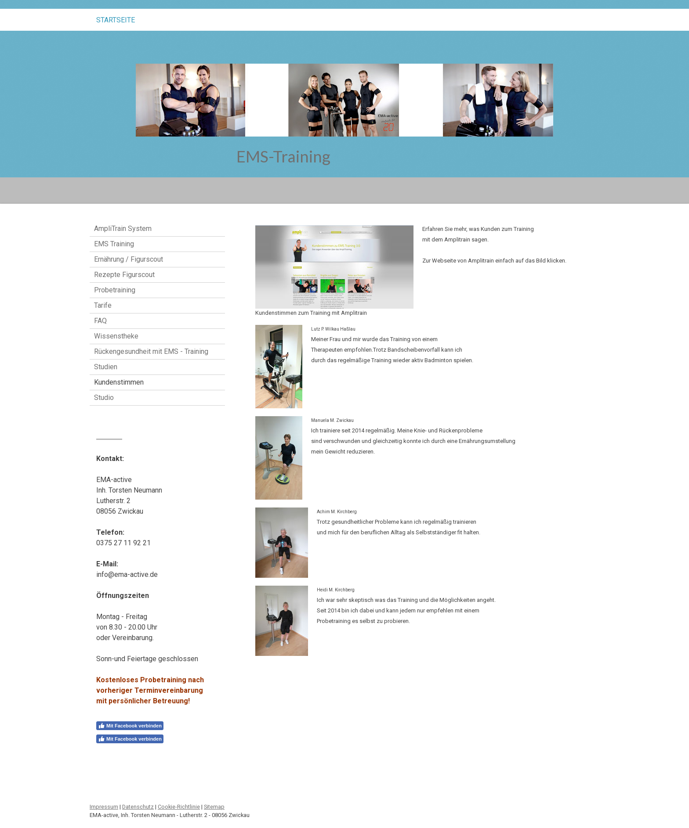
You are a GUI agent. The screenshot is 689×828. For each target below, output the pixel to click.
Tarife (103, 305)
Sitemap (214, 806)
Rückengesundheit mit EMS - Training (151, 351)
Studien (105, 367)
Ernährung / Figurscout (128, 259)
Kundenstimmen (119, 382)
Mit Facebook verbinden (130, 725)
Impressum (104, 806)
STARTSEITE (115, 20)
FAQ (100, 321)
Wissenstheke (116, 336)
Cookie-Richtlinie (179, 806)
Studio (104, 397)
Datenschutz (138, 806)
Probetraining (114, 290)
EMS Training (114, 244)
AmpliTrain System (123, 228)
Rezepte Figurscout (124, 274)
